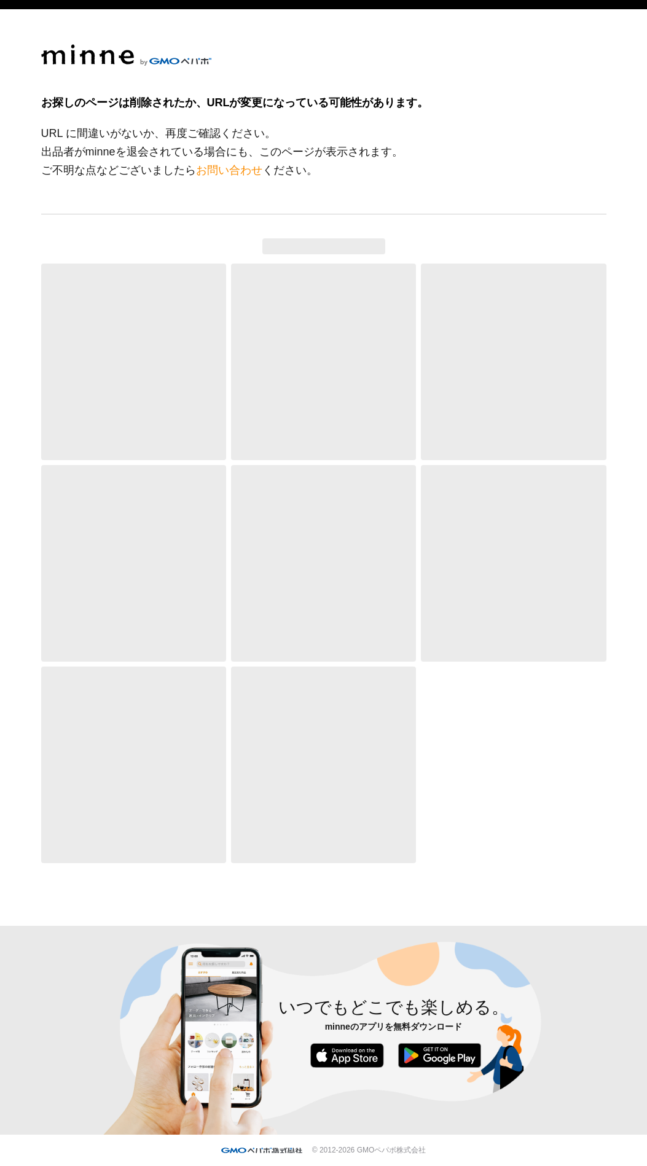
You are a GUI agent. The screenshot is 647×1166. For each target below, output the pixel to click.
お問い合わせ (229, 170)
